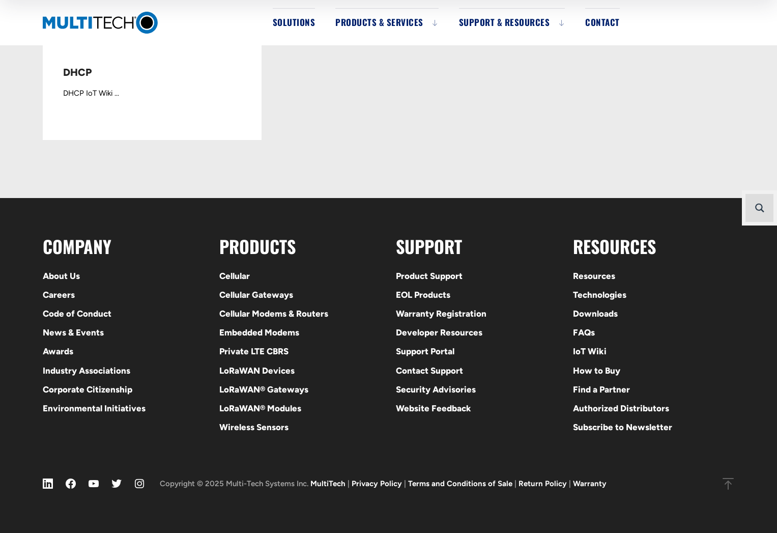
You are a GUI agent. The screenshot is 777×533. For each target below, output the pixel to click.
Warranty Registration (441, 313)
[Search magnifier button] (759, 208)
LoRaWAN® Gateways (263, 389)
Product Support (429, 276)
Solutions (294, 22)
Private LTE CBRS (254, 351)
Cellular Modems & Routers (273, 313)
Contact (602, 22)
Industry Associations (86, 371)
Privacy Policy (377, 483)
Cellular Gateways (256, 295)
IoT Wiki (590, 351)
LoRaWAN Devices (257, 371)
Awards (58, 351)
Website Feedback (433, 408)
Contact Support (429, 371)
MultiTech (328, 483)
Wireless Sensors (254, 427)
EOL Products (423, 295)
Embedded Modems (259, 332)
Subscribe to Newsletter (622, 427)
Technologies (599, 295)
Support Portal (425, 351)
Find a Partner (601, 389)
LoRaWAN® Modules (260, 408)
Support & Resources (504, 22)
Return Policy (543, 483)
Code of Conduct (77, 313)
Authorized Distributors (621, 408)
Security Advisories (436, 389)
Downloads (595, 313)
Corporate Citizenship (87, 389)
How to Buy (596, 371)
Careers (59, 295)
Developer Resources (439, 332)
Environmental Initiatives (94, 408)
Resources (594, 276)
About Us (61, 276)
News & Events (73, 332)
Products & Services (379, 22)
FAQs (584, 332)
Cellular (234, 276)
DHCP (77, 72)
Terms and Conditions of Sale (460, 483)
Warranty (590, 483)
